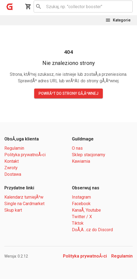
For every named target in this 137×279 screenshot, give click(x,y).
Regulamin (14, 148)
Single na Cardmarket (24, 203)
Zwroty (11, 167)
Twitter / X (82, 216)
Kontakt (11, 161)
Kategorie (117, 20)
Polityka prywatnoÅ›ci (25, 154)
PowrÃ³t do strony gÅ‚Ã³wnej (68, 93)
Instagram (81, 197)
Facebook (81, 203)
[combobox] (82, 6)
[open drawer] (9, 6)
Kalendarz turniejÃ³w (23, 197)
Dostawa (12, 174)
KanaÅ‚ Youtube (86, 210)
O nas (77, 148)
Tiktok (78, 223)
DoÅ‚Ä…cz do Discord (92, 229)
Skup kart (13, 210)
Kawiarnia (81, 161)
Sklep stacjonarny (88, 154)
